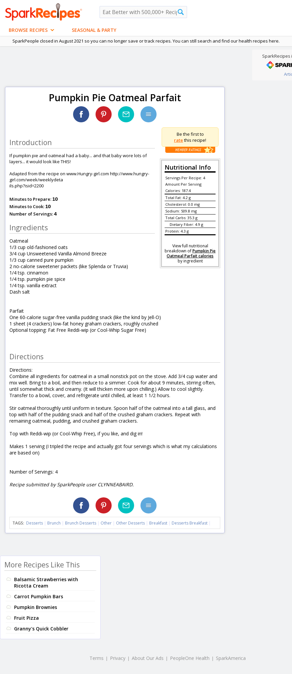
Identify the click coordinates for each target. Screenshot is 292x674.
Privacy (117, 658)
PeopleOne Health (190, 658)
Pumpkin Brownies (35, 607)
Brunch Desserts (80, 523)
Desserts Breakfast (190, 523)
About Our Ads (148, 658)
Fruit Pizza (26, 618)
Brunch (54, 523)
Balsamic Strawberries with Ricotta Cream (46, 582)
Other (106, 523)
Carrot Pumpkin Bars (38, 596)
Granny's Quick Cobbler (41, 628)
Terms (97, 658)
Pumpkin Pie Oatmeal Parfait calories (191, 253)
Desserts (34, 523)
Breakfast (158, 523)
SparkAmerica (231, 658)
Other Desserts (130, 523)
